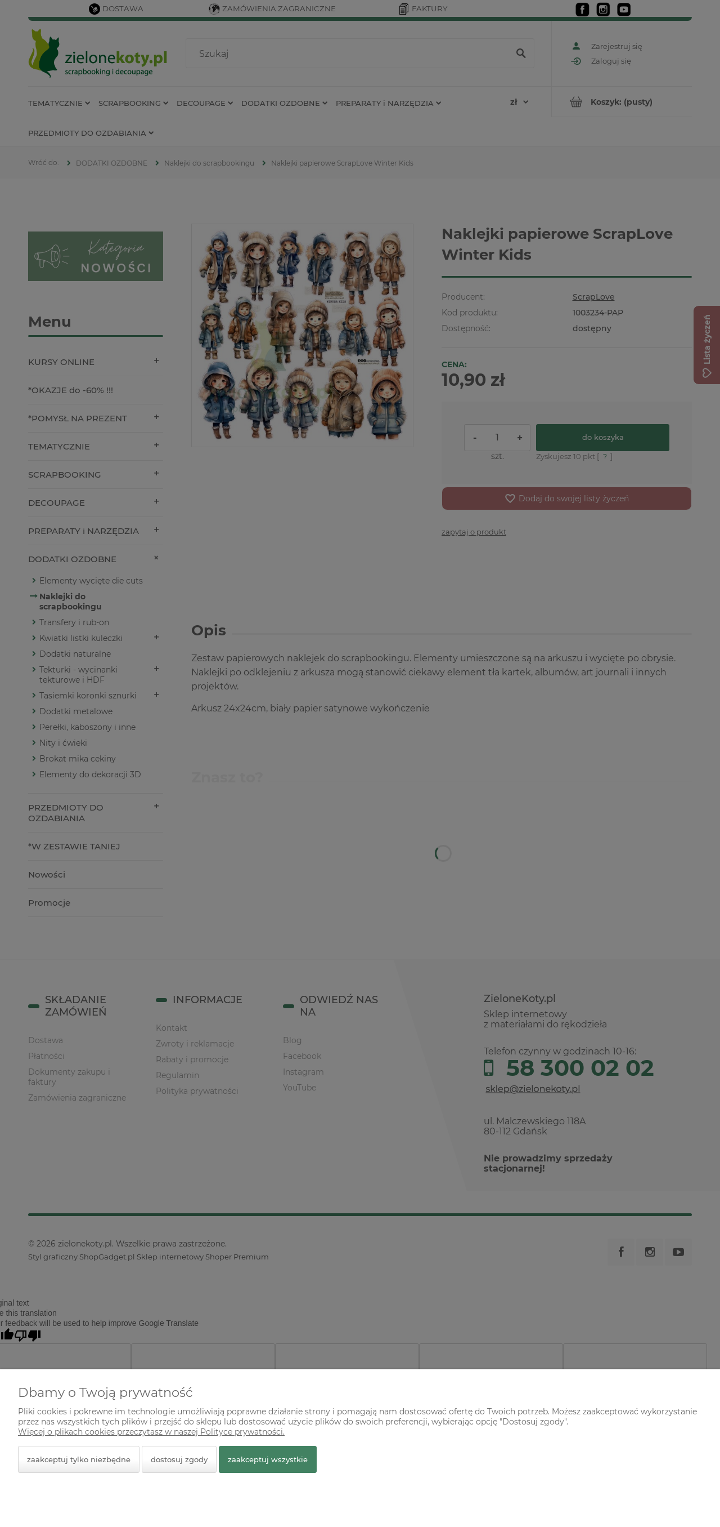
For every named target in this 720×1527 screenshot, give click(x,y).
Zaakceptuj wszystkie (268, 1459)
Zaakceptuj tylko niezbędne (78, 1459)
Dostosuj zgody (179, 1459)
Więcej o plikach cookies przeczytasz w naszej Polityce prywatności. (151, 1432)
